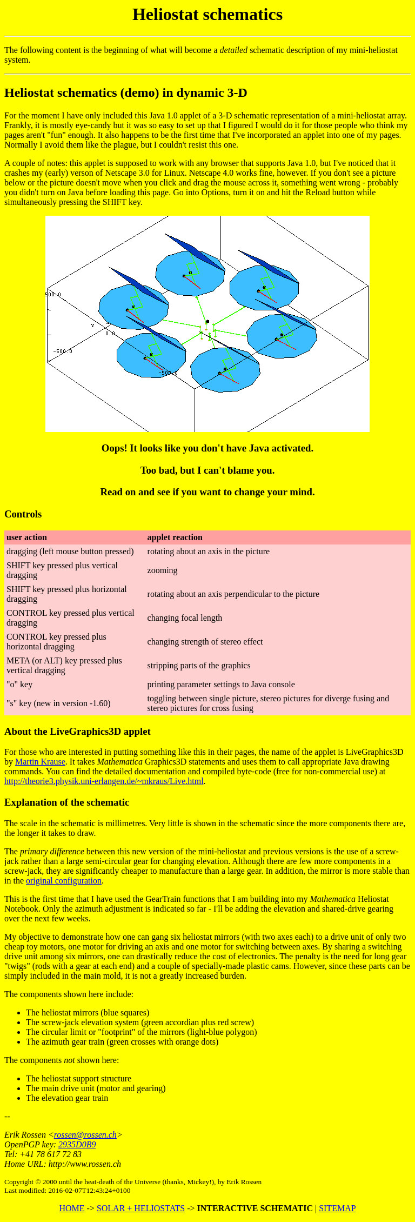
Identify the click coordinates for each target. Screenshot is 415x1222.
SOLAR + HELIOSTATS (141, 1208)
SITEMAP (337, 1208)
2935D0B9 (77, 1144)
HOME (71, 1208)
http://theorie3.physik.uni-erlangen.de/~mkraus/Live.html (104, 781)
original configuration (64, 880)
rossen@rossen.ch (85, 1134)
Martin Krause (40, 761)
